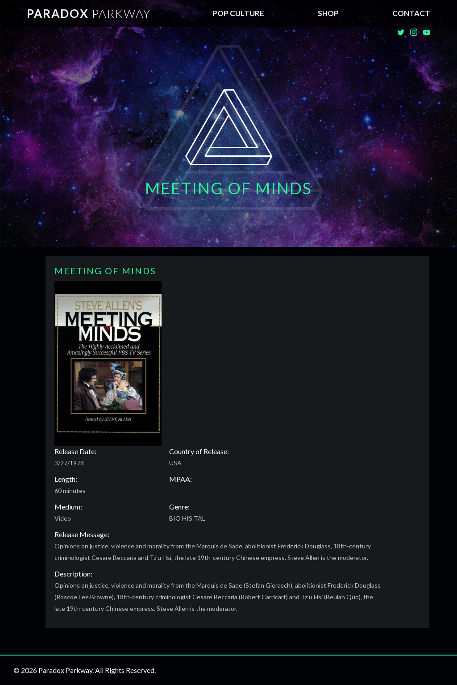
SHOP (328, 13)
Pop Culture (238, 13)
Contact (411, 13)
